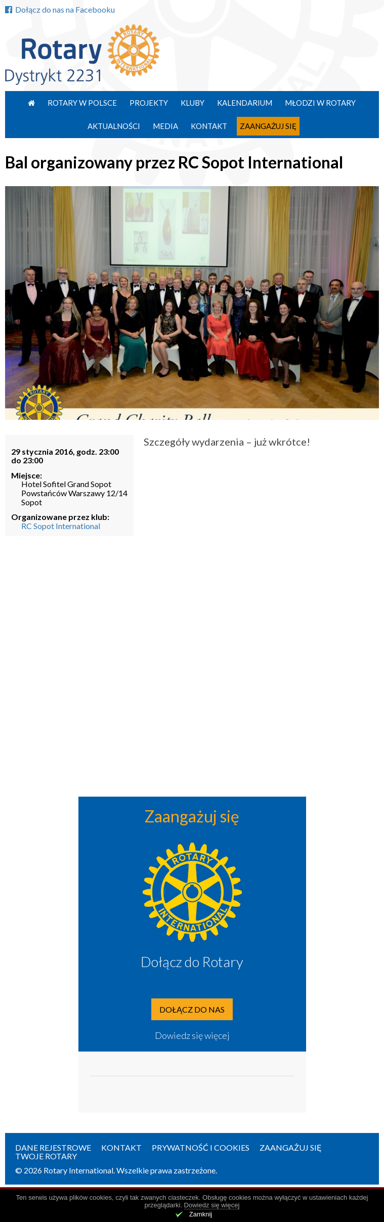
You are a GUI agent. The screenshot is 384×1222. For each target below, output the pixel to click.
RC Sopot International (60, 526)
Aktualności (114, 125)
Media (165, 125)
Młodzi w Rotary (320, 102)
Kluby (192, 102)
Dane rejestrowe (53, 1147)
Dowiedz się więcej (192, 1035)
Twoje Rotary (46, 1156)
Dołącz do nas (192, 1009)
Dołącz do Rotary (192, 961)
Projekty (149, 102)
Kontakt (209, 125)
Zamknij (200, 1214)
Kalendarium (244, 102)
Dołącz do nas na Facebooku (60, 9)
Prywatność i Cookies (200, 1147)
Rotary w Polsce (82, 102)
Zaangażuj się (268, 125)
